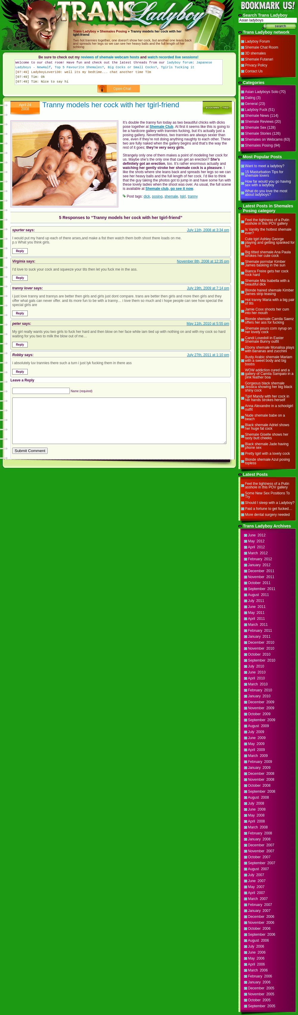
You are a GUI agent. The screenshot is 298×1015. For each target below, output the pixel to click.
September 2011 (261, 589)
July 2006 (256, 946)
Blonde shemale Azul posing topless (267, 461)
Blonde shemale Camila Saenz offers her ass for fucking (269, 321)
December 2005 (261, 988)
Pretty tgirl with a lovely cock (267, 453)
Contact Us (254, 71)
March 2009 (258, 756)
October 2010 (259, 654)
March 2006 (258, 970)
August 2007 (258, 869)
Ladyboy (89, 31)
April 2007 (256, 893)
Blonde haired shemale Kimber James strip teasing (269, 292)
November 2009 (261, 708)
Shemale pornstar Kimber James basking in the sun (265, 263)
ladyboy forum (180, 62)
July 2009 (256, 732)
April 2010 (256, 678)
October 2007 (259, 857)
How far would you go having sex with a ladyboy (268, 183)
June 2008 (257, 809)
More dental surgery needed (267, 515)
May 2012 (256, 541)
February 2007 (260, 905)
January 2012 (259, 565)
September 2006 (261, 934)
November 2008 (261, 779)
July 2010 (256, 666)
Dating (250, 98)
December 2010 (261, 642)
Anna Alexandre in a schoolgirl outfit (269, 408)
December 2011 (261, 571)
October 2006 (259, 928)
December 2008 (261, 774)
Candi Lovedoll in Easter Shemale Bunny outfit (264, 340)
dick (147, 196)
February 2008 (260, 833)
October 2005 (259, 1000)
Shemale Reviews (259, 121)
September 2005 (261, 1006)
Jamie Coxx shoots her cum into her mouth (267, 311)
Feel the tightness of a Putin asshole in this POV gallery (267, 222)
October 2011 (259, 583)
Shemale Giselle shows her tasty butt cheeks (266, 436)
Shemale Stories (258, 133)
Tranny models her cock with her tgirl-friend (110, 105)
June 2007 (257, 881)
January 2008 (259, 839)
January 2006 (259, 982)
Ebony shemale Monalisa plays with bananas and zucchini (269, 349)
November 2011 (261, 577)
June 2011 (257, 607)
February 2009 (260, 762)
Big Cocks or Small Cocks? (132, 67)
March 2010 (258, 684)
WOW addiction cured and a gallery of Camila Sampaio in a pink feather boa (269, 373)
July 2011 (256, 601)
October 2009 (259, 714)
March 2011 (258, 625)
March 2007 (258, 899)
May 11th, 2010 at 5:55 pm (208, 324)
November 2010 (261, 648)
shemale (171, 196)
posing (157, 196)
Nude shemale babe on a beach (265, 417)
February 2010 (260, 690)
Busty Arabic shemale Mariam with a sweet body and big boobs (268, 360)
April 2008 (256, 821)
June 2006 (257, 952)
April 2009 (256, 750)
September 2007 (261, 863)
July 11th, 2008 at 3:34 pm (208, 230)
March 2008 (258, 827)
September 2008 (261, 791)
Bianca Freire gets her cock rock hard (266, 273)
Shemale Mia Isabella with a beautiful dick (267, 282)
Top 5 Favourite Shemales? (79, 67)
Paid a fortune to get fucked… (268, 509)
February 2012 (260, 559)
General (251, 104)
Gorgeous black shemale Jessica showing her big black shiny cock (268, 386)
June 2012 (257, 535)
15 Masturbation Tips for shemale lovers (264, 174)
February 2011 (260, 630)
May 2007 (256, 887)
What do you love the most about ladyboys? (266, 193)
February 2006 (260, 976)
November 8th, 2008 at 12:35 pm (203, 261)
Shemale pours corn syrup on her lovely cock (268, 330)
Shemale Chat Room (261, 47)
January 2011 (259, 636)
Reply (20, 251)
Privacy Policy (256, 65)
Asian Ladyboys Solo (261, 92)
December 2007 (261, 845)
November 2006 (261, 923)
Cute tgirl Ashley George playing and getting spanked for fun (270, 242)
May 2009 (256, 744)
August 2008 (258, 797)
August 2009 (258, 726)
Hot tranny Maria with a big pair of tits (269, 301)
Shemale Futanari (259, 59)
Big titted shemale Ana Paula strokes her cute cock (268, 254)
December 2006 (261, 917)
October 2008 (259, 785)
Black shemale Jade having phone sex (266, 446)
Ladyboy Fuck (256, 110)
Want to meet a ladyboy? (264, 166)
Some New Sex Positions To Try (267, 495)
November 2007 (261, 851)
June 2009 (257, 738)
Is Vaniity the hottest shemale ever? (268, 231)
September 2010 (261, 660)
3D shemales (255, 53)
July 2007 (256, 875)
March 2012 (258, 553)
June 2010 (257, 672)
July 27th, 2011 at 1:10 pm (208, 355)
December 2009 (261, 702)
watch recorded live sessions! (173, 57)
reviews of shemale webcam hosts (110, 57)
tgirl (183, 196)
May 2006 (256, 958)
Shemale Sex (255, 127)
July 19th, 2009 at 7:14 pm (208, 288)
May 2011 (256, 613)
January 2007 (259, 911)
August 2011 (258, 595)
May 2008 (256, 815)
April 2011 (256, 619)
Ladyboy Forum (257, 41)
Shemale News (257, 116)
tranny (193, 196)
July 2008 (256, 803)
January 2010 (259, 696)
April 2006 (256, 964)
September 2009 (261, 720)
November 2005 (261, 994)
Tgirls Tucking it (177, 67)
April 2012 (256, 547)
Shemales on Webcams (264, 139)
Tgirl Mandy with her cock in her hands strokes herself (267, 398)
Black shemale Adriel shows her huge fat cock (267, 427)
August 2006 (258, 940)
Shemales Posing (113, 31)
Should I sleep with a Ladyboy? (269, 503)
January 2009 (259, 768)
